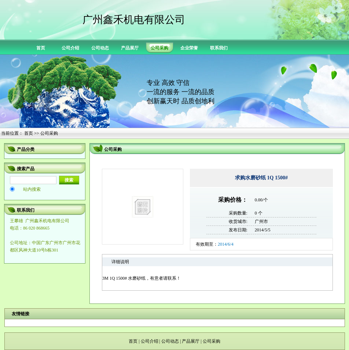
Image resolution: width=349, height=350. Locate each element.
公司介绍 (70, 48)
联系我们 (219, 48)
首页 (40, 48)
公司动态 (100, 48)
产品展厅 (130, 48)
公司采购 (211, 341)
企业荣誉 (189, 48)
